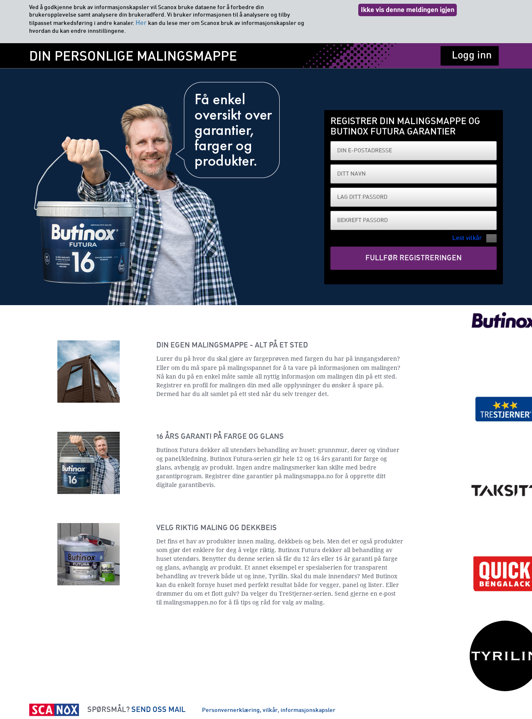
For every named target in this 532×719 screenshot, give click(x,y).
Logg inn (472, 55)
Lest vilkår (467, 238)
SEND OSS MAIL (158, 710)
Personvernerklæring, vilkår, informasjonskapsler (268, 710)
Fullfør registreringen (413, 258)
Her (141, 23)
